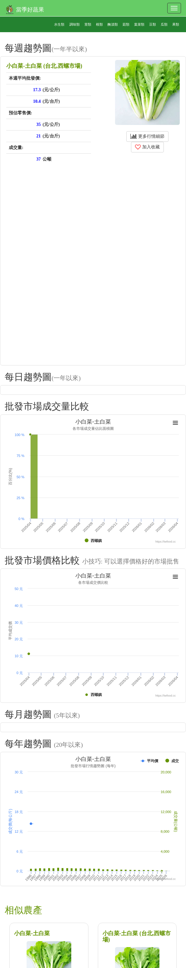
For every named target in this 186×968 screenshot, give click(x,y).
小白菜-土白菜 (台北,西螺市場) (137, 936)
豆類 (152, 24)
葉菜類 (139, 24)
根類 (99, 24)
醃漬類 (113, 24)
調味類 (74, 24)
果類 (175, 24)
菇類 (126, 24)
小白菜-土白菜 (32, 933)
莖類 (87, 24)
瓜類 (164, 24)
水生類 (59, 24)
